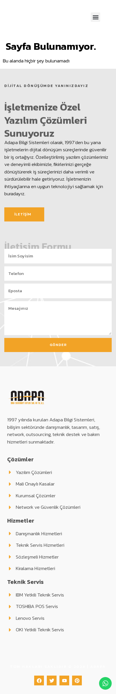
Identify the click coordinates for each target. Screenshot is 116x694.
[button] (95, 17)
